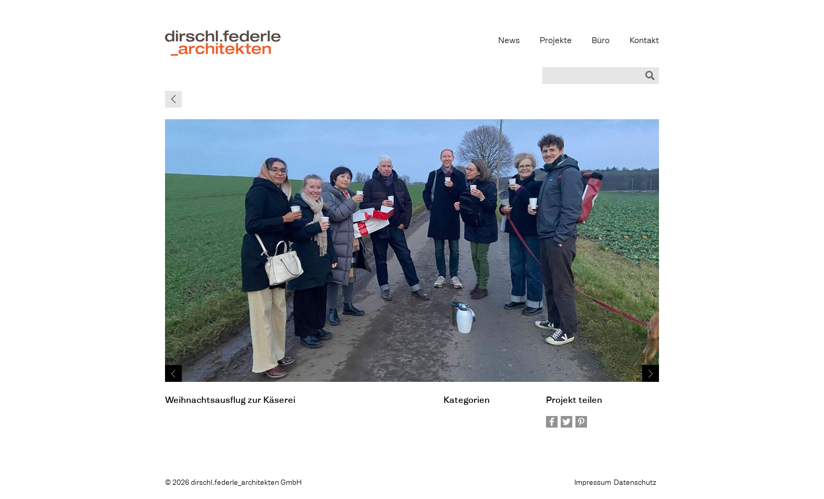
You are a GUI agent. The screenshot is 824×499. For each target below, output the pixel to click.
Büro (601, 41)
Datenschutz (635, 483)
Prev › (173, 373)
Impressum (592, 483)
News (509, 41)
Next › (650, 373)
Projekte (556, 41)
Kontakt (644, 41)
